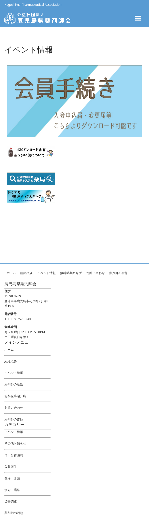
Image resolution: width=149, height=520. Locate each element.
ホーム (11, 273)
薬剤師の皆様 (118, 273)
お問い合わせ (95, 273)
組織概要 (26, 273)
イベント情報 (46, 273)
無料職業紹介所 (71, 273)
